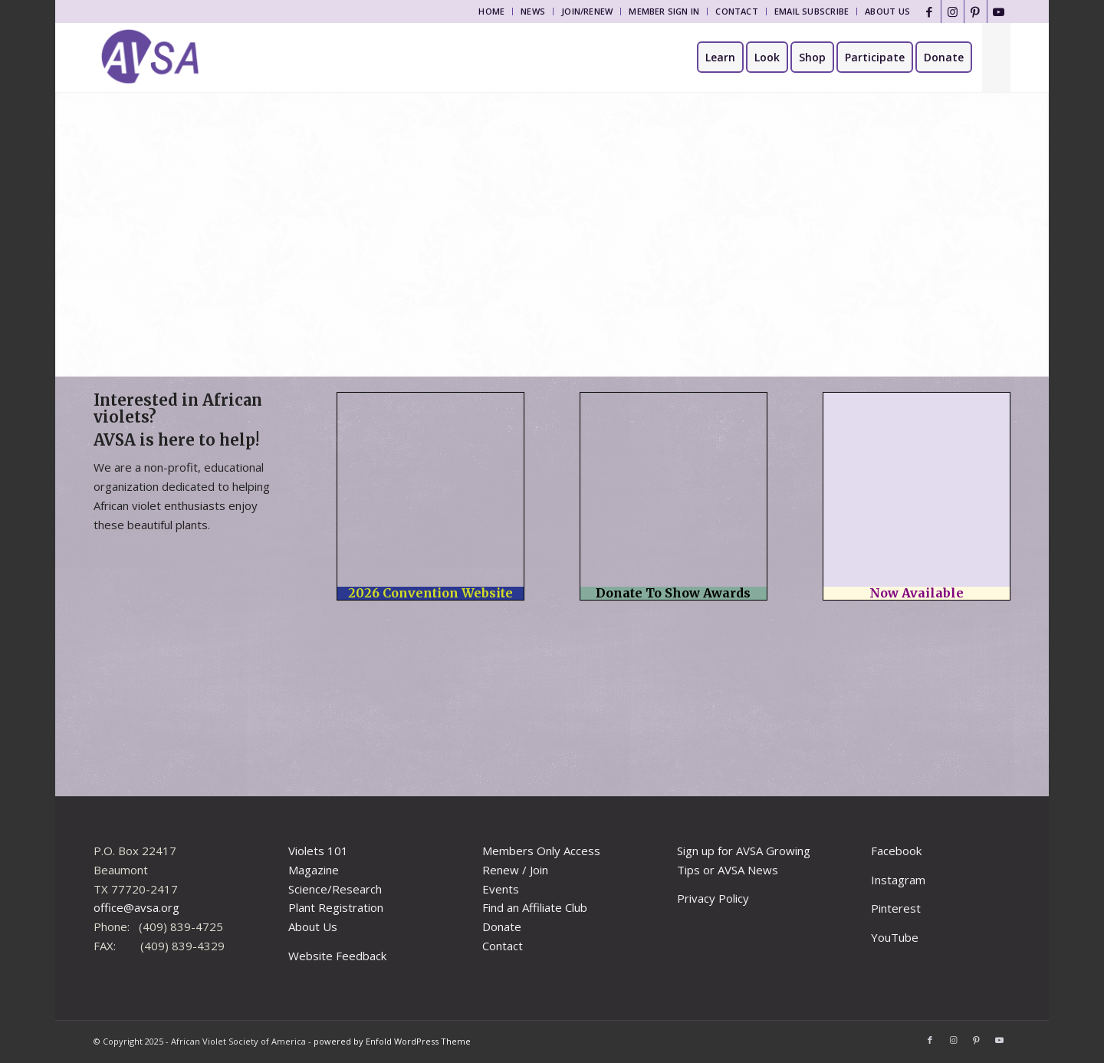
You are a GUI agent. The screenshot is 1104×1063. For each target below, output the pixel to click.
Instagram (898, 879)
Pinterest (896, 908)
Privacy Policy (713, 898)
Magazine (313, 869)
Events (500, 889)
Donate (501, 926)
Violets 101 (318, 850)
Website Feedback (337, 955)
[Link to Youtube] (998, 11)
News (533, 11)
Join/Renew (587, 11)
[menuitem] (492, 11)
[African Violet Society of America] (150, 57)
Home (491, 11)
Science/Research (335, 889)
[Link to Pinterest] (975, 11)
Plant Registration (335, 907)
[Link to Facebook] (929, 11)
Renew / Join (515, 869)
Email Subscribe (811, 11)
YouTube (894, 937)
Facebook (896, 850)
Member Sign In (664, 11)
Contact (736, 11)
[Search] (996, 57)
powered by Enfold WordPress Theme (392, 1041)
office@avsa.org (136, 907)
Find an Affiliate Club (534, 907)
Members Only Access (541, 850)
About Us (887, 11)
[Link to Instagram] (952, 11)
